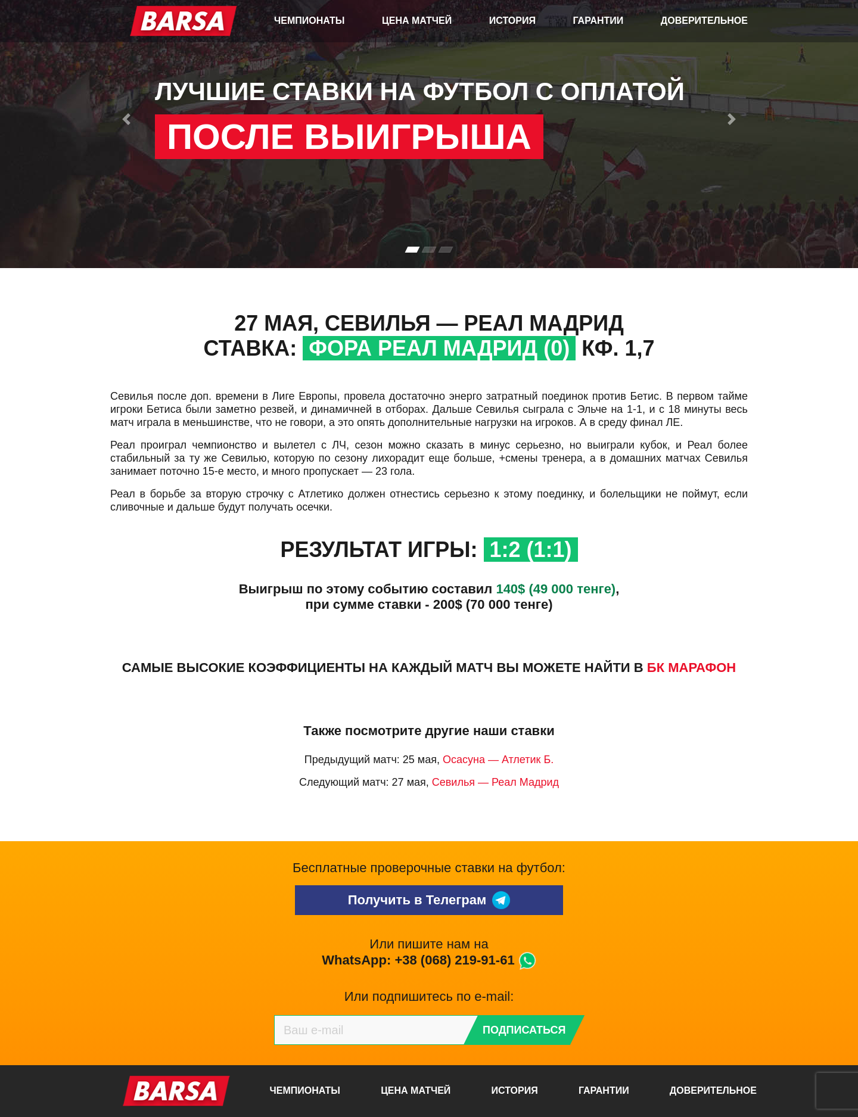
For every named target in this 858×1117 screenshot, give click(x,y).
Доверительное (704, 20)
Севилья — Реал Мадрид (495, 782)
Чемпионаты (309, 20)
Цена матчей (417, 20)
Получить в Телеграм (429, 900)
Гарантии (598, 20)
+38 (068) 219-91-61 (454, 960)
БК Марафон (691, 667)
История (512, 20)
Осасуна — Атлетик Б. (498, 760)
